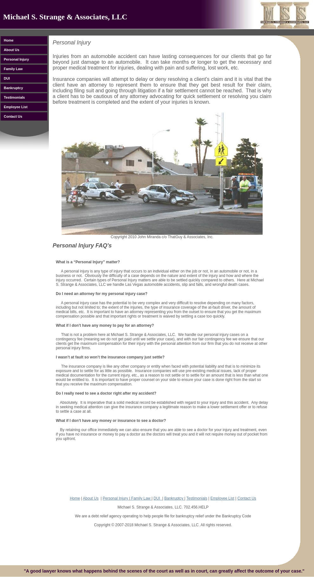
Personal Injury (116, 498)
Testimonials (196, 498)
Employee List (222, 498)
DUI (158, 498)
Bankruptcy (174, 498)
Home (75, 498)
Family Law (140, 498)
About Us (90, 498)
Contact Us (246, 498)
